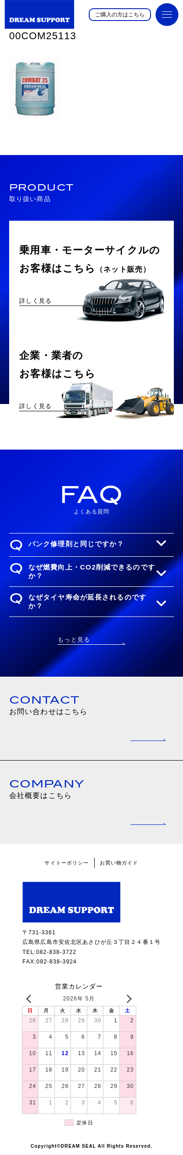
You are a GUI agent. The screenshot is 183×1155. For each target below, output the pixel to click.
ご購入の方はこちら (120, 14)
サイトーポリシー (66, 862)
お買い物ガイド (119, 862)
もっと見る (74, 639)
